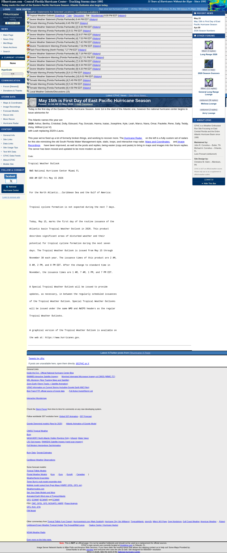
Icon (53, 474)
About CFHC (9, 160)
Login (6, 9)
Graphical (59, 15)
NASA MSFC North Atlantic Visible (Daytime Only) (48, 438)
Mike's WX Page (160, 521)
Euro (61, 474)
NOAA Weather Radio (36, 532)
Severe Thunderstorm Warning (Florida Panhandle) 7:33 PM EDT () (64, 46)
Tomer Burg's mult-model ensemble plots (44, 481)
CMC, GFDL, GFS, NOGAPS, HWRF (47, 503)
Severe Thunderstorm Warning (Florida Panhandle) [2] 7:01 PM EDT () (65, 57)
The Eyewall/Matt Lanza (74, 525)
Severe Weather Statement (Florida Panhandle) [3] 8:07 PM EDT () (64, 34)
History (122, 15)
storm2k (148, 521)
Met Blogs (8, 43)
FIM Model (31, 510)
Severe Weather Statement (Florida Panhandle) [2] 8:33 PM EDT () (64, 27)
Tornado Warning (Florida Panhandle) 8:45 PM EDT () (57, 23)
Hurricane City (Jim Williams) (117, 521)
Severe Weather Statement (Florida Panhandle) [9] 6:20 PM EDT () (64, 69)
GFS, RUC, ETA (34, 507)
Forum (6, 86)
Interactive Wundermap (37, 398)
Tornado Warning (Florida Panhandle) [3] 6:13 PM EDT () (59, 72)
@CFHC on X (82, 363)
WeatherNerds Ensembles (38, 478)
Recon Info (8, 115)
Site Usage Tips (10, 147)
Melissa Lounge (208, 104)
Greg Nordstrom (175, 521)
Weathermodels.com (35, 489)
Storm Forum (41, 409)
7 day (69, 15)
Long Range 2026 (208, 54)
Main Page (8, 35)
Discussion (79, 15)
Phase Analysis (71, 503)
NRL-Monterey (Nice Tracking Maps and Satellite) (48, 380)
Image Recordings (11, 106)
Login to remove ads (11, 197)
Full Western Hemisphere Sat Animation (44, 445)
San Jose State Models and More (41, 492)
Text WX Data (9, 151)
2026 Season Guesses (209, 73)
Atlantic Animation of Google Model (81, 423)
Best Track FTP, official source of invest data (46, 391)
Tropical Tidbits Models (36, 471)
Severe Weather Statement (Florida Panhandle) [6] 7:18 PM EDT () (64, 53)
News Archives (10, 47)
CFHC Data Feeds (12, 155)
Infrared (73, 438)
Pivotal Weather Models (37, 474)
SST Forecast (86, 416)
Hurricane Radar (133, 138)
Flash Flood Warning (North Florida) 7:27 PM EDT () (56, 50)
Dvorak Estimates (44, 452)
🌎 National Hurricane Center (11, 188)
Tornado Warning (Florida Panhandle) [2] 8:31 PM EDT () (59, 31)
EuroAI (70, 474)
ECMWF (35, 500)
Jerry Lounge (208, 113)
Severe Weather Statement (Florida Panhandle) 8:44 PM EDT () (62, 19)
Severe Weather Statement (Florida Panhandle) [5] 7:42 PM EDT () (64, 42)
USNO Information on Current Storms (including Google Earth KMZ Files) (58, 387)
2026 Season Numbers (204, 31)
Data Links (8, 143)
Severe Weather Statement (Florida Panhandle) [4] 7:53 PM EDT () (64, 38)
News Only (8, 39)
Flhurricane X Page (140, 352)
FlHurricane (11, 14)
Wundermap (97, 15)
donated (89, 549)
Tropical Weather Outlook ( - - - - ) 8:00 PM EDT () (76, 15)
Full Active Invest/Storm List (81, 391)
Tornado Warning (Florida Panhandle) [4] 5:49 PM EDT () (59, 80)
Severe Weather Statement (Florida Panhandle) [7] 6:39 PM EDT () (64, 61)
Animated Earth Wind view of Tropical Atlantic (46, 496)
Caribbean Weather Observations (41, 460)
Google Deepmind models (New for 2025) (44, 423)
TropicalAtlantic (137, 521)
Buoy (29, 434)
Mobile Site (8, 164)
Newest (14, 86)
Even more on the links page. (39, 539)
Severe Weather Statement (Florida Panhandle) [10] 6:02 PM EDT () (64, 76)
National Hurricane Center (129, 552)
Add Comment (84, 104)
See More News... (138, 95)
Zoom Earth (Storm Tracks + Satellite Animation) (47, 384)
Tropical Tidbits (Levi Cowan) (60, 521)
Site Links (7, 139)
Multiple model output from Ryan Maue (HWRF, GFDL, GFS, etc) (54, 485)
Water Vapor (83, 438)
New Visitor (23, 9)
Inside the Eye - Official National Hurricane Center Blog (50, 373)
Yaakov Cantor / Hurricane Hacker (103, 525)
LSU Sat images (34, 442)
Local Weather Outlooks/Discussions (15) (48, 91)
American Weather (209, 521)
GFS (29, 500)
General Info (9, 135)
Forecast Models (11, 111)
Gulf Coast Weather (191, 521)
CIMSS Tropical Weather (37, 431)
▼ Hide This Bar (208, 184)
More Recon (9, 119)
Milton (145, 9)
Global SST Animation (68, 416)
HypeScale (6, 70)
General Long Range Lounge (209, 93)
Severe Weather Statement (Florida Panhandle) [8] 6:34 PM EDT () (64, 65)
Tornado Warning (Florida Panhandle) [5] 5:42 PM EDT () (59, 84)
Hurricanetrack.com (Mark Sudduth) (88, 521)
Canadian (81, 474)
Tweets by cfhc (36, 358)
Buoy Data (31, 452)
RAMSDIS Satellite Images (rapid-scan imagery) (62, 442)
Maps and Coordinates (157, 141)
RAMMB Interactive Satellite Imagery (42, 376)
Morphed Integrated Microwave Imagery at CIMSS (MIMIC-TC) (88, 376)
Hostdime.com (126, 545)
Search (6, 51)
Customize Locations (87, 12)
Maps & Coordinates (12, 103)
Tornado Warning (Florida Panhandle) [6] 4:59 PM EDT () (59, 88)
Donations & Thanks (12, 90)
